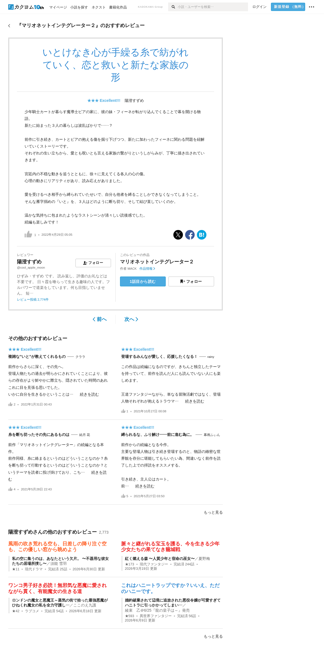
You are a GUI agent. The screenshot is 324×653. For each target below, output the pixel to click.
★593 (129, 616)
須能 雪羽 (58, 563)
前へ (100, 319)
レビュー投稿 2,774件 (33, 299)
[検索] (173, 6)
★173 (129, 564)
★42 (15, 611)
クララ (80, 356)
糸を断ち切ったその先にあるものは (38, 434)
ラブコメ (32, 611)
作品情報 (147, 268)
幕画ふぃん (212, 434)
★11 (15, 569)
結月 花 (84, 434)
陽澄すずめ (134, 100)
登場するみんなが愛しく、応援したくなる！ (159, 356)
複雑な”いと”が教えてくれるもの (37, 356)
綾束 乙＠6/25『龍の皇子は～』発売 (157, 610)
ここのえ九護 (84, 605)
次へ (131, 319)
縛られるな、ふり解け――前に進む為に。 (157, 434)
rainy (211, 356)
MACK (132, 268)
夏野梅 (204, 558)
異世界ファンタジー (156, 616)
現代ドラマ (34, 569)
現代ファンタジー (154, 564)
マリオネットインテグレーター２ (157, 261)
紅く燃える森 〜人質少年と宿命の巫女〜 (160, 558)
